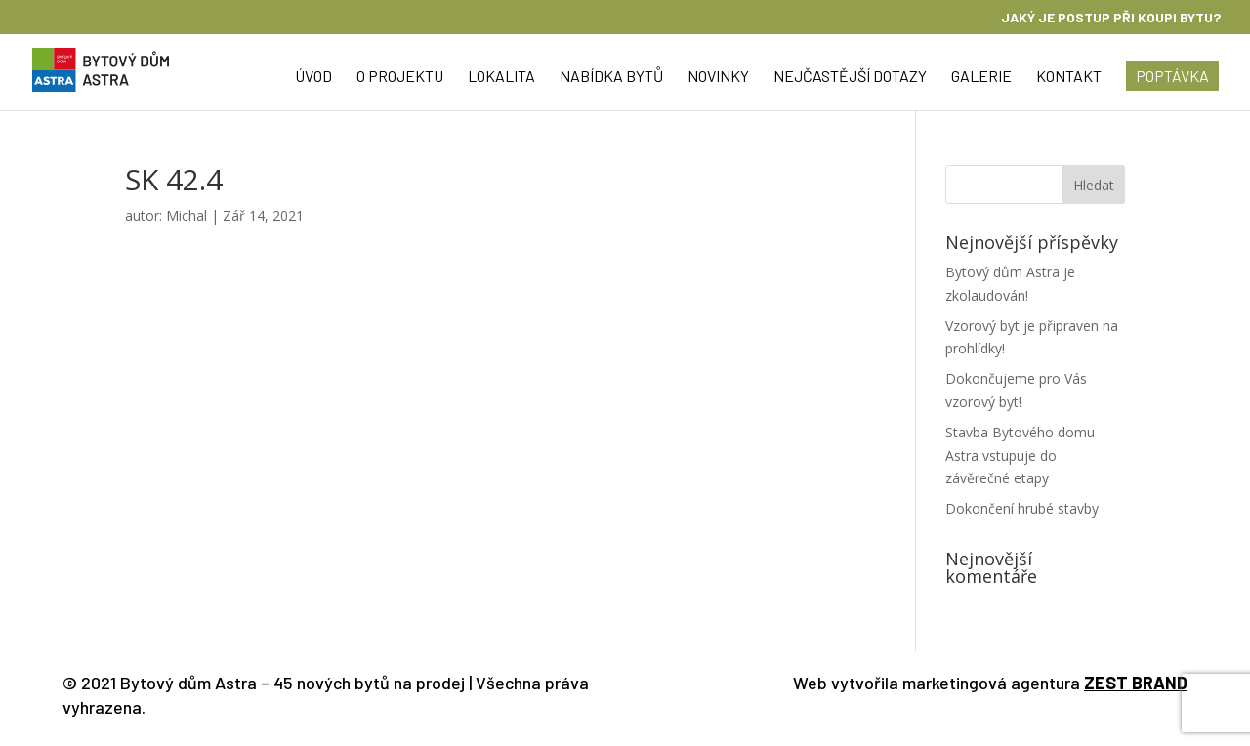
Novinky (718, 77)
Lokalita (501, 77)
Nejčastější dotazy (850, 77)
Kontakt (1069, 77)
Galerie (981, 77)
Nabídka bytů (611, 77)
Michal (186, 215)
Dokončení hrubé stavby (1022, 508)
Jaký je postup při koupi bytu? (1111, 18)
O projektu (399, 77)
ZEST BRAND (1136, 682)
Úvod (313, 77)
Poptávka (1172, 75)
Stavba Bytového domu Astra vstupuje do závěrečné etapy (1020, 455)
